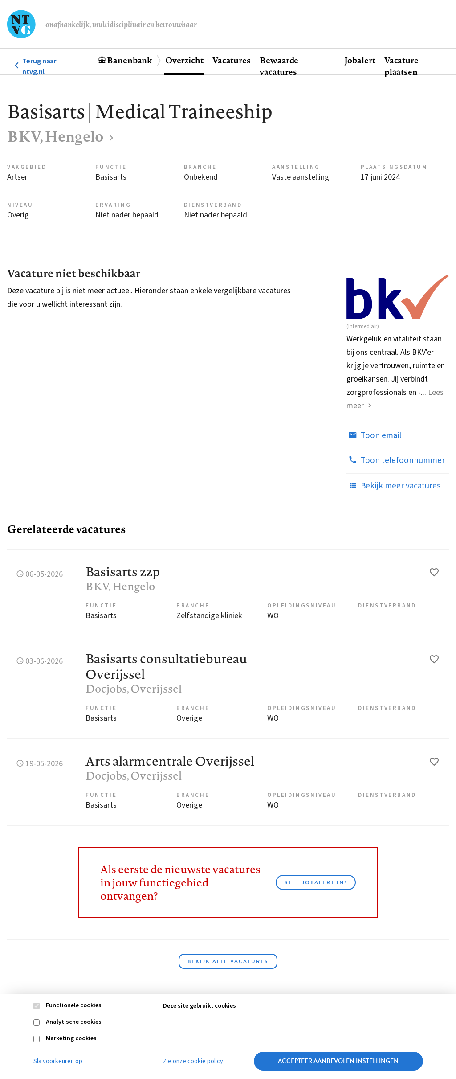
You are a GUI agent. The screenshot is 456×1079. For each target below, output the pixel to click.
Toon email (373, 435)
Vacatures (231, 60)
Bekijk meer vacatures (393, 486)
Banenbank (129, 60)
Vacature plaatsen (401, 66)
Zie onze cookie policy (193, 1061)
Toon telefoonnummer (395, 460)
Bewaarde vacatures (279, 66)
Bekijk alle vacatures (228, 961)
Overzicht (184, 60)
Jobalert (359, 60)
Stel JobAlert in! (316, 882)
